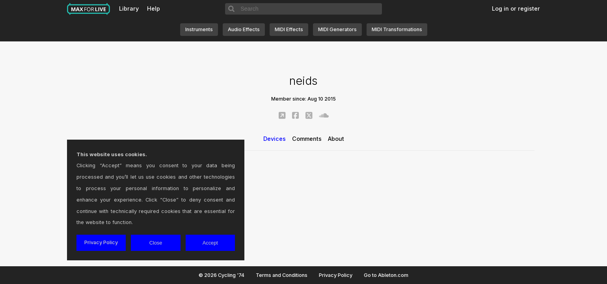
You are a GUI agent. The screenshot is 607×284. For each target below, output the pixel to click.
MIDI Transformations (397, 29)
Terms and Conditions (281, 275)
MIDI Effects (289, 29)
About (336, 138)
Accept (210, 243)
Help (153, 8)
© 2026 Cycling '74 (221, 275)
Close (155, 243)
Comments (307, 138)
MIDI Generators (337, 29)
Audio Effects (244, 29)
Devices (274, 138)
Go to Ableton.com (386, 275)
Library (129, 8)
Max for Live (88, 9)
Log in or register (516, 8)
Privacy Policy (335, 275)
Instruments (199, 29)
